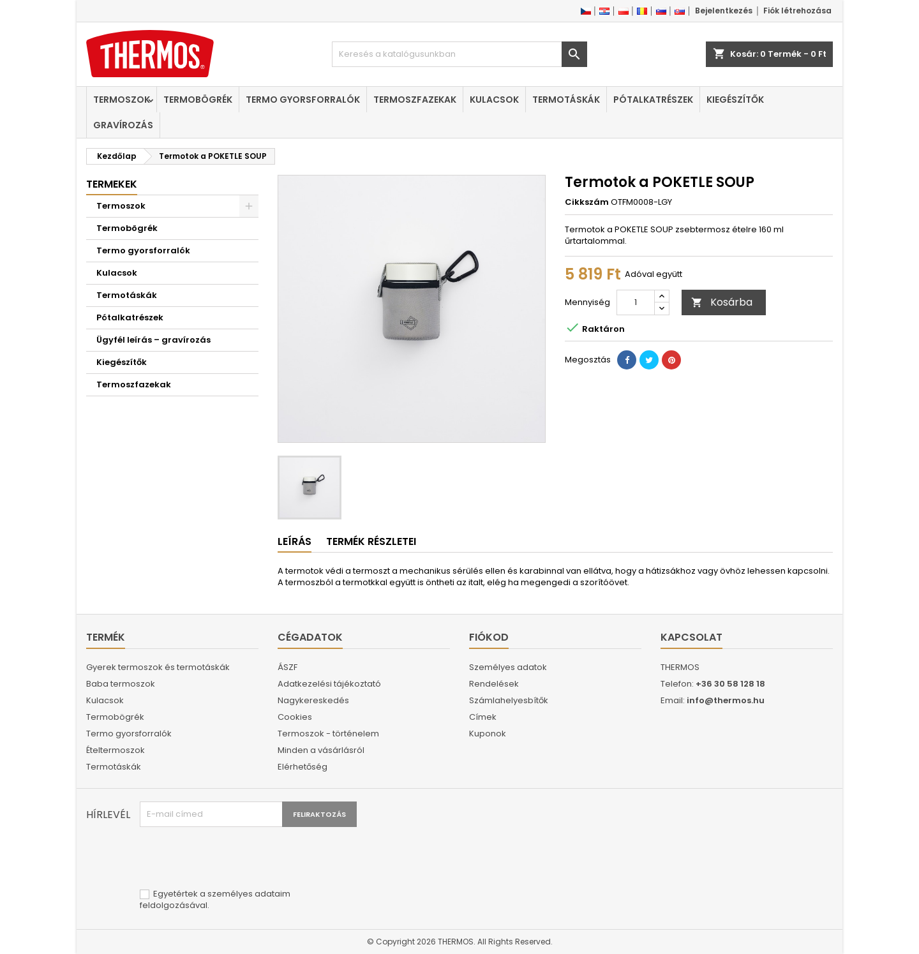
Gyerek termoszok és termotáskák (158, 667)
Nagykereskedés (313, 700)
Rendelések (494, 684)
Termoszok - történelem (328, 733)
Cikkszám (587, 202)
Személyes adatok (508, 667)
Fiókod (489, 637)
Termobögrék (197, 99)
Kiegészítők (735, 99)
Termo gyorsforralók (303, 99)
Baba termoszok (120, 684)
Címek (483, 717)
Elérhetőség (302, 767)
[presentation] (237, 858)
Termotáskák (566, 99)
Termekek (111, 184)
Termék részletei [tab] (371, 541)
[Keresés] (459, 54)
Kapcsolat (691, 637)
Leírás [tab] (294, 541)
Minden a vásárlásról (321, 750)
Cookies (295, 717)
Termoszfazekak (414, 99)
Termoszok (121, 99)
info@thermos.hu (726, 700)
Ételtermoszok (115, 750)
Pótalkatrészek (653, 99)
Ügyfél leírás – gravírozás (153, 340)
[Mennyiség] (635, 302)
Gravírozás (123, 125)
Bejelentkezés (723, 10)
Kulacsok (494, 99)
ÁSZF (287, 667)
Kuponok (487, 733)
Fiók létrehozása (797, 10)
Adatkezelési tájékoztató (329, 684)
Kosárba (721, 302)
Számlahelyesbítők (508, 700)
